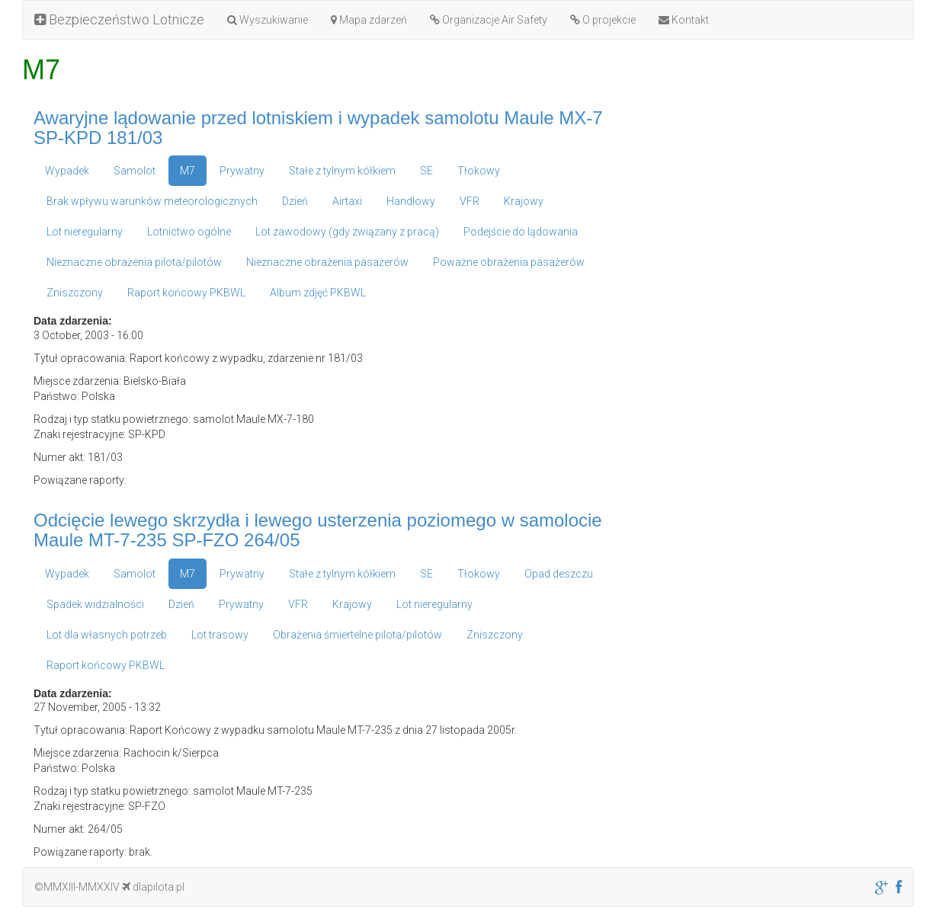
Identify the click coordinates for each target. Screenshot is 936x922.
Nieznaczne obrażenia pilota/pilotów (134, 262)
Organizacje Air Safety (488, 20)
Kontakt (684, 20)
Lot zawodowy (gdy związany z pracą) (347, 232)
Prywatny (242, 171)
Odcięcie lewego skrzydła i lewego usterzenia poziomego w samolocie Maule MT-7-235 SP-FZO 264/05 (318, 530)
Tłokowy (478, 171)
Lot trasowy (219, 635)
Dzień (295, 201)
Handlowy (410, 201)
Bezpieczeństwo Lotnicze (119, 19)
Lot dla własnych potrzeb (106, 635)
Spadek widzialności (95, 604)
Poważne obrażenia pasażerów (509, 262)
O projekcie (603, 20)
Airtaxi (347, 201)
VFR (469, 201)
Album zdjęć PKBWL (318, 293)
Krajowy (523, 201)
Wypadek (67, 171)
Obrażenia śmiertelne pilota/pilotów (357, 635)
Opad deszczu (558, 574)
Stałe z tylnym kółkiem (342, 171)
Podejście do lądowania (520, 232)
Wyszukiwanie (267, 20)
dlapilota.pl (153, 887)
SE (426, 171)
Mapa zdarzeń (369, 20)
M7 (187, 171)
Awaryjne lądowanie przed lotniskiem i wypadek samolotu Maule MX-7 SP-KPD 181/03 (318, 127)
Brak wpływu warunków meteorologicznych (152, 201)
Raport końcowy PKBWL (186, 293)
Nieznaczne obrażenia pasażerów (327, 262)
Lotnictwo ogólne (189, 232)
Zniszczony (74, 293)
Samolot (134, 171)
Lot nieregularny (84, 232)
